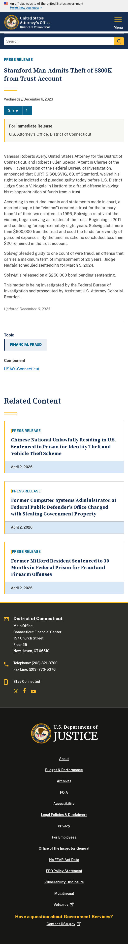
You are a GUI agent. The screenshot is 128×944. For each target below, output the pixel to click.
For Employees (64, 837)
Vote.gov (64, 905)
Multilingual (64, 893)
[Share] (18, 110)
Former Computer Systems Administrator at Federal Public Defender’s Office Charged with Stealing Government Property (63, 507)
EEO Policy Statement (64, 871)
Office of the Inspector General (64, 848)
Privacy (64, 826)
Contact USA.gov (64, 924)
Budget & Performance (64, 770)
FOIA (64, 792)
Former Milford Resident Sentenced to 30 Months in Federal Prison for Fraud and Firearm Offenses (60, 568)
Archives (64, 781)
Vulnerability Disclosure (64, 882)
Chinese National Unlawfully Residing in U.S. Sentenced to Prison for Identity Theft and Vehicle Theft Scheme (63, 447)
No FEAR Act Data (64, 860)
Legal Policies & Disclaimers (64, 815)
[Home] (28, 28)
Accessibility (64, 804)
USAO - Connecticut (21, 369)
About (64, 759)
